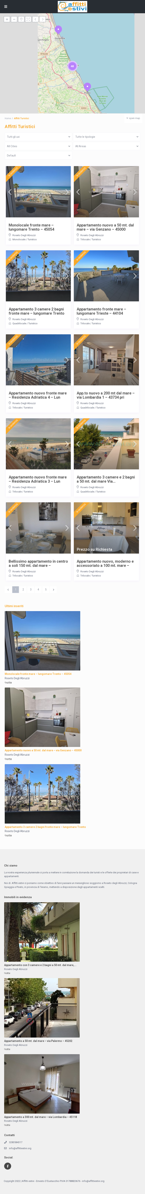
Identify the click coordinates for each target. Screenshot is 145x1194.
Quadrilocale (19, 323)
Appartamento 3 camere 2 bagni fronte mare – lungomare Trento (36, 311)
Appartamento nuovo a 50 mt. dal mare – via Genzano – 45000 (105, 227)
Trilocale (85, 239)
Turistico (32, 239)
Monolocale (18, 239)
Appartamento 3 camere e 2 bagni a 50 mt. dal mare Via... (106, 479)
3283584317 (15, 1142)
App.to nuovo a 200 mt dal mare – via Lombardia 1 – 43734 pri (106, 395)
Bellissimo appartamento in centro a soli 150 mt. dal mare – (38, 563)
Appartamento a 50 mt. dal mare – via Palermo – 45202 (38, 1040)
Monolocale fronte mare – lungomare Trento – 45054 (31, 227)
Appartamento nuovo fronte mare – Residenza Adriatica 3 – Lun (38, 479)
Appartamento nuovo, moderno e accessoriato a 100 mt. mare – (105, 563)
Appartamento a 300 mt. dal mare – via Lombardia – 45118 (40, 1117)
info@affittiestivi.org (20, 1148)
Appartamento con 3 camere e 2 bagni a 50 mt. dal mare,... (40, 965)
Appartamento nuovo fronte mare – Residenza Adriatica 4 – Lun (38, 395)
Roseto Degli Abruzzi (24, 235)
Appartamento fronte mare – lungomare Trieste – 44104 (101, 311)
